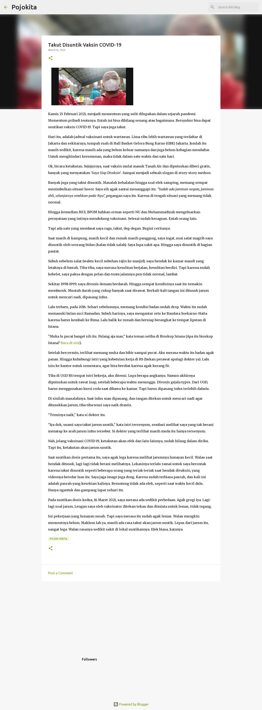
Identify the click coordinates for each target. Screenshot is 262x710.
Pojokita (24, 7)
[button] (50, 58)
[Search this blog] (237, 7)
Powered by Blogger (131, 704)
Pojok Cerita (58, 538)
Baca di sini (70, 343)
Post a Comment (60, 573)
